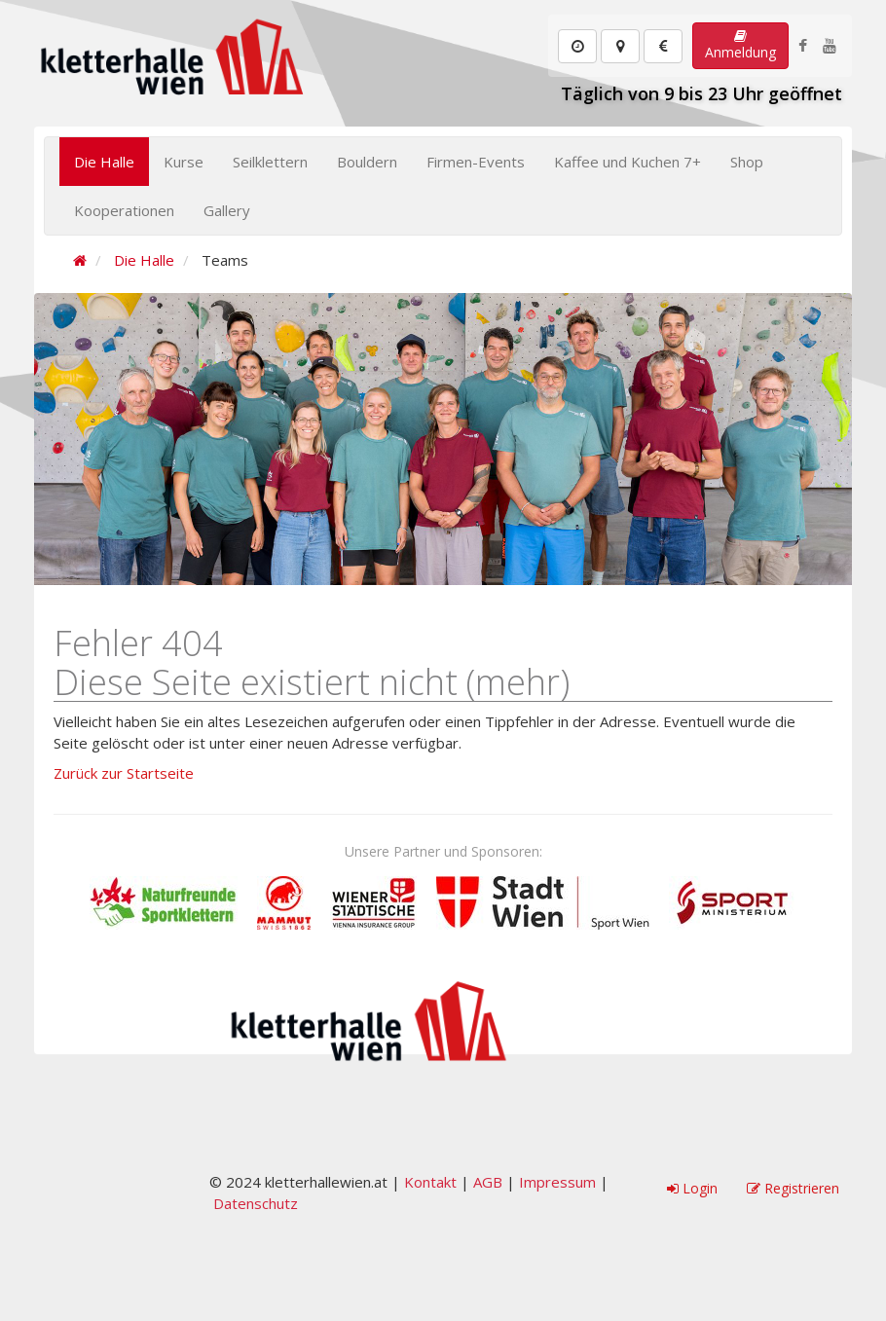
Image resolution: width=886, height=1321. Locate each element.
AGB (487, 1182)
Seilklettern (270, 161)
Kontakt (430, 1182)
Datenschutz (255, 1203)
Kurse (183, 161)
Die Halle (104, 161)
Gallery (226, 210)
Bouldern (367, 161)
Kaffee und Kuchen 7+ (627, 161)
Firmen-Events (475, 161)
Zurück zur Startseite (124, 773)
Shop (746, 161)
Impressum (557, 1182)
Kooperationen (124, 210)
